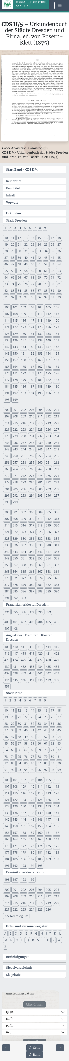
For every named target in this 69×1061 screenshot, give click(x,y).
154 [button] (48, 353)
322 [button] (15, 532)
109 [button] (23, 314)
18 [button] (59, 238)
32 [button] (32, 251)
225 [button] (40, 430)
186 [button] (23, 386)
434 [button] (40, 667)
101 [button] (15, 307)
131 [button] (31, 334)
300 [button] (6, 512)
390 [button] (56, 591)
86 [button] (32, 291)
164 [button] (15, 367)
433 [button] (31, 667)
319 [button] (48, 525)
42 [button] (39, 258)
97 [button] (45, 297)
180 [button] (31, 380)
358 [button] (23, 565)
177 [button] (6, 380)
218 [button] (40, 423)
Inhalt (10, 195)
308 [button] (15, 519)
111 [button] (40, 314)
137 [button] (23, 340)
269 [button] (56, 469)
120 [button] (56, 320)
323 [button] (23, 532)
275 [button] (48, 476)
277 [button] (6, 482)
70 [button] (45, 277)
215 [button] (15, 423)
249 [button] (6, 456)
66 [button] (19, 277)
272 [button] (23, 476)
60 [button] (39, 271)
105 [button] (48, 307)
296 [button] (48, 495)
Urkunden (13, 213)
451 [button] (6, 686)
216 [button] (23, 423)
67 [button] (26, 277)
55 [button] (6, 271)
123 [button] (23, 327)
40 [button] (26, 258)
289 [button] (48, 489)
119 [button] (48, 320)
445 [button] (15, 680)
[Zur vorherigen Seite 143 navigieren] (6, 1047)
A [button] (5, 933)
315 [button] (15, 525)
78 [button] (39, 284)
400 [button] (6, 622)
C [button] (16, 933)
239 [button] (40, 443)
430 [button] (6, 667)
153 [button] (40, 353)
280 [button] (31, 482)
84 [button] (19, 291)
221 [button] (6, 430)
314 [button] (6, 525)
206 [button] (56, 410)
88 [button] (45, 291)
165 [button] (23, 367)
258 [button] (23, 462)
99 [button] (59, 297)
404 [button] (40, 622)
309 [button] (23, 519)
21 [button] (19, 244)
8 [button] (40, 228)
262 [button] (56, 462)
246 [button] (40, 449)
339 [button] (40, 545)
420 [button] (40, 653)
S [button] (38, 940)
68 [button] (32, 277)
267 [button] (40, 469)
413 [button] (40, 647)
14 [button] (32, 238)
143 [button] (15, 347)
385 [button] (15, 591)
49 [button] (26, 264)
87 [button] (39, 291)
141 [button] (56, 340)
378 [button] (15, 585)
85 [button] (26, 291)
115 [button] (15, 320)
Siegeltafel (14, 975)
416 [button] (6, 653)
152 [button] (31, 353)
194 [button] (31, 393)
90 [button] (59, 291)
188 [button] (40, 386)
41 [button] (32, 258)
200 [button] (6, 410)
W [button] (59, 940)
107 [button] (6, 314)
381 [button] (40, 585)
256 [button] (6, 462)
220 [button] (56, 423)
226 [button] (48, 430)
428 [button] (48, 660)
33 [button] (39, 251)
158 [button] (23, 360)
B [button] (10, 933)
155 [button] (56, 353)
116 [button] (23, 320)
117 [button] (31, 320)
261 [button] (48, 462)
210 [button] (31, 416)
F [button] (31, 933)
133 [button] (48, 334)
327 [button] (56, 532)
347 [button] (48, 552)
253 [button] (40, 456)
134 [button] (56, 334)
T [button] (43, 940)
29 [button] (12, 251)
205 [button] (48, 410)
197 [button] (56, 393)
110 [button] (31, 314)
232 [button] (40, 436)
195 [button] (40, 393)
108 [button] (15, 314)
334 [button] (56, 539)
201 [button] (15, 410)
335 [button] (6, 545)
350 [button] (15, 558)
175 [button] (48, 373)
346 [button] (40, 552)
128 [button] (6, 334)
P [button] (22, 940)
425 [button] (23, 660)
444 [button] (6, 680)
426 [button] (31, 660)
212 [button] (48, 416)
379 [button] (23, 585)
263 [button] (6, 469)
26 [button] (52, 244)
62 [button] (52, 271)
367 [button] (40, 572)
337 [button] (23, 545)
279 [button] (23, 482)
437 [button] (6, 673)
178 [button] (15, 380)
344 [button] (23, 552)
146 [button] (40, 347)
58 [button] (26, 271)
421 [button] (48, 653)
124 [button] (31, 327)
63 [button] (59, 271)
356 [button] (6, 565)
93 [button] (19, 297)
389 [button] (48, 591)
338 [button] (31, 545)
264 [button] (15, 469)
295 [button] (40, 495)
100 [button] (6, 307)
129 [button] (15, 334)
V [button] (53, 940)
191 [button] (6, 393)
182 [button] (48, 380)
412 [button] (31, 647)
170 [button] (6, 373)
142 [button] (6, 347)
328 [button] (6, 539)
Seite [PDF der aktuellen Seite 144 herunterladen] (34, 1047)
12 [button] (19, 238)
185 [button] (15, 386)
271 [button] (15, 476)
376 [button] (56, 578)
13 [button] (26, 238)
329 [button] (15, 539)
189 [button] (48, 386)
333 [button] (48, 539)
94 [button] (26, 297)
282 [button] (48, 482)
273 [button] (31, 476)
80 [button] (52, 284)
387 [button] (31, 591)
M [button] (5, 940)
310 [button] (31, 519)
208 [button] (15, 416)
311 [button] (40, 519)
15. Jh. (10, 1025)
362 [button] (56, 565)
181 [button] (40, 380)
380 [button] (31, 585)
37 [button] (6, 258)
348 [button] (56, 552)
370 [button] (6, 578)
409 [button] (6, 647)
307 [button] (6, 519)
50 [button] (32, 264)
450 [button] (56, 680)
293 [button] (23, 495)
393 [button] (23, 598)
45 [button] (59, 258)
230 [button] (23, 436)
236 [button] (15, 443)
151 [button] (23, 353)
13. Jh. (10, 1012)
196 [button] (48, 393)
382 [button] (48, 585)
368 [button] (48, 572)
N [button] (11, 940)
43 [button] (45, 258)
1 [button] (5, 228)
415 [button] (56, 647)
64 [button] (6, 277)
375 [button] (48, 578)
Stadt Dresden (16, 220)
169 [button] (56, 367)
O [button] (17, 940)
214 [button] (6, 423)
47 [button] (12, 264)
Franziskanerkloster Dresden (27, 604)
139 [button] (40, 340)
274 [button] (40, 476)
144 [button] (23, 347)
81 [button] (59, 284)
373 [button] (31, 578)
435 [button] (48, 667)
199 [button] (15, 400)
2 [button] (10, 228)
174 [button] (40, 373)
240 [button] (48, 443)
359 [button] (31, 565)
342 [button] (6, 552)
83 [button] (12, 291)
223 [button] (23, 430)
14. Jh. (10, 1019)
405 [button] (48, 622)
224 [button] (31, 430)
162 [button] (56, 360)
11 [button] (12, 238)
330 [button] (23, 539)
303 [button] (31, 512)
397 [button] (31, 612)
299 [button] (15, 502)
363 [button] (6, 572)
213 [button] (56, 416)
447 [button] (31, 680)
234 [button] (56, 436)
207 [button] (6, 416)
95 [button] (32, 297)
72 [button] (59, 277)
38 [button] (12, 258)
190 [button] (56, 386)
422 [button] (56, 653)
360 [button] (40, 565)
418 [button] (23, 653)
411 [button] (23, 647)
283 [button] (56, 482)
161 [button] (48, 360)
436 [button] (56, 667)
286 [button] (23, 489)
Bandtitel (13, 188)
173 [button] (31, 373)
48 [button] (19, 264)
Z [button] (5, 947)
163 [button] (6, 367)
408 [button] (15, 629)
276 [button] (56, 476)
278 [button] (15, 482)
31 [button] (26, 251)
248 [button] (56, 449)
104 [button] (40, 307)
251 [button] (23, 456)
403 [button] (31, 622)
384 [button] (6, 591)
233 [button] (48, 436)
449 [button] (48, 680)
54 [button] (59, 264)
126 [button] (48, 327)
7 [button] (35, 228)
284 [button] (6, 489)
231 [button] (31, 436)
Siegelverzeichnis (19, 967)
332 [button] (40, 539)
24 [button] (39, 244)
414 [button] (48, 647)
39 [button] (19, 258)
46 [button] (6, 264)
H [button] (42, 933)
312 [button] (48, 519)
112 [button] (48, 314)
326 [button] (48, 532)
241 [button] (56, 443)
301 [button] (15, 512)
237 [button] (23, 443)
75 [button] (19, 284)
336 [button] (15, 545)
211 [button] (40, 416)
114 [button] (6, 320)
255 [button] (56, 456)
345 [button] (31, 552)
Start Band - (22, 169)
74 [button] (12, 284)
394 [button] (6, 612)
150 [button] (15, 353)
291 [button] (6, 495)
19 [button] (6, 244)
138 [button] (31, 340)
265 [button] (23, 469)
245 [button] (31, 449)
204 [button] (40, 410)
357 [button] (15, 565)
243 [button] (15, 449)
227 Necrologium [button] (16, 916)
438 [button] (15, 673)
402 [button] (23, 622)
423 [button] (6, 660)
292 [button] (15, 495)
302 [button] (23, 512)
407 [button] (6, 629)
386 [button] (23, 591)
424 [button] (15, 660)
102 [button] (23, 307)
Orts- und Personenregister (27, 926)
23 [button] (32, 244)
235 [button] (6, 443)
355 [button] (56, 558)
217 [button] (31, 423)
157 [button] (15, 360)
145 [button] (31, 347)
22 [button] (26, 244)
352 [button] (31, 558)
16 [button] (45, 238)
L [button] (60, 933)
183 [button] (56, 380)
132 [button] (40, 334)
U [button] (48, 940)
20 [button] (12, 244)
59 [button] (32, 271)
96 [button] (39, 297)
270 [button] (6, 476)
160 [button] (40, 360)
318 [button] (40, 525)
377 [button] (6, 585)
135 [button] (6, 340)
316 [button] (23, 525)
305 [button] (48, 512)
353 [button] (40, 558)
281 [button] (40, 482)
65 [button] (12, 277)
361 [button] (48, 565)
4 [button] (20, 228)
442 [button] (48, 673)
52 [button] (45, 264)
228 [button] (6, 436)
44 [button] (52, 258)
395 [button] (15, 612)
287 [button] (31, 489)
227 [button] (56, 430)
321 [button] (6, 532)
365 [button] (23, 572)
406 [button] (56, 622)
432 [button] (23, 667)
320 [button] (56, 525)
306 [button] (56, 512)
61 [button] (45, 271)
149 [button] (6, 353)
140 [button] (48, 340)
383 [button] (56, 585)
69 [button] (39, 277)
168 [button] (48, 367)
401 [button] (15, 622)
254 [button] (48, 456)
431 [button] (15, 667)
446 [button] (23, 680)
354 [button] (48, 558)
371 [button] (15, 578)
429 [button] (56, 660)
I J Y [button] (48, 933)
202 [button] (23, 410)
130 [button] (23, 334)
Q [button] (27, 940)
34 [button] (45, 251)
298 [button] (6, 502)
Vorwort (12, 202)
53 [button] (52, 264)
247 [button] (48, 449)
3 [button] (15, 228)
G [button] (36, 933)
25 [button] (45, 244)
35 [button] (52, 251)
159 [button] (31, 360)
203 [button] (31, 410)
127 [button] (56, 327)
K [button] (55, 933)
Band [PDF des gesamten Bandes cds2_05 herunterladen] (34, 1054)
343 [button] (15, 552)
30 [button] (19, 251)
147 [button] (48, 347)
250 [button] (15, 456)
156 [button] (6, 360)
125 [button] (40, 327)
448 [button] (40, 680)
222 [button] (15, 430)
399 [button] (48, 612)
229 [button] (15, 436)
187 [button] (31, 386)
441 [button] (40, 673)
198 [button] (6, 400)
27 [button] (59, 244)
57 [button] (19, 271)
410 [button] (15, 647)
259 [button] (31, 462)
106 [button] (56, 307)
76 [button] (26, 284)
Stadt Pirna (14, 693)
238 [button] (31, 443)
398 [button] (40, 612)
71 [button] (52, 277)
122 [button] (15, 327)
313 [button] (56, 519)
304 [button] (40, 512)
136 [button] (15, 340)
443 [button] (56, 673)
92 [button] (12, 297)
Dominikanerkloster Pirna (25, 872)
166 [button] (31, 367)
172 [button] (23, 373)
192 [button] (15, 393)
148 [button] (56, 347)
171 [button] (15, 373)
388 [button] (40, 591)
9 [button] (45, 228)
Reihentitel (14, 181)
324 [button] (31, 532)
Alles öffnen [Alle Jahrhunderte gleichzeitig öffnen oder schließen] (34, 1004)
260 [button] (40, 462)
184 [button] (6, 386)
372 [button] (23, 578)
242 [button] (6, 449)
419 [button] (31, 653)
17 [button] (52, 238)
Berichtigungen (17, 957)
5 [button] (25, 228)
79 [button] (45, 284)
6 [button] (30, 228)
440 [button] (31, 673)
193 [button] (23, 393)
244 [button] (23, 449)
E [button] (26, 933)
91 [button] (6, 297)
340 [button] (48, 545)
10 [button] (6, 238)
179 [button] (23, 380)
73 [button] (6, 284)
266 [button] (31, 469)
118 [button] (40, 320)
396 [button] (23, 612)
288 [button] (40, 489)
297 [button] (56, 495)
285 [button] (15, 489)
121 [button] (6, 327)
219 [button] (48, 423)
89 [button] (52, 291)
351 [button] (23, 558)
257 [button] (15, 462)
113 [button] (56, 314)
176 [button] (56, 373)
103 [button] (31, 307)
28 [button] (6, 251)
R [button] (33, 940)
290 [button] (56, 489)
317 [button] (31, 525)
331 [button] (31, 539)
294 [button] (31, 495)
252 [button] (31, 456)
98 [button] (52, 297)
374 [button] (40, 578)
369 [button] (56, 572)
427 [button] (40, 660)
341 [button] (56, 545)
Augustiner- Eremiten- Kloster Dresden (29, 637)
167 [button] (40, 367)
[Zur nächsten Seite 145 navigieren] (60, 1047)
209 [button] (23, 416)
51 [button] (39, 264)
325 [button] (40, 532)
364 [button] (15, 572)
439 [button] (23, 673)
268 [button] (48, 469)
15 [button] (39, 238)
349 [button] (6, 558)
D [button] (21, 933)
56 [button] (12, 271)
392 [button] (15, 598)
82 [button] (6, 291)
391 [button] (6, 598)
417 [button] (15, 653)
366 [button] (31, 572)
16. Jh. (10, 1032)
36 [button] (59, 251)
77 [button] (32, 284)
